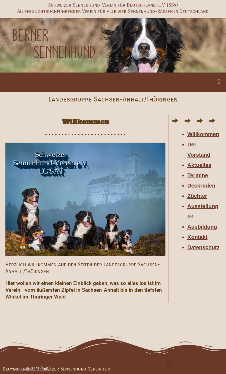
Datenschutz (203, 247)
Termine (197, 175)
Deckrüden (201, 186)
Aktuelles (199, 165)
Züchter (197, 196)
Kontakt (197, 237)
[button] (218, 81)
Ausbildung (202, 227)
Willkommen (203, 134)
